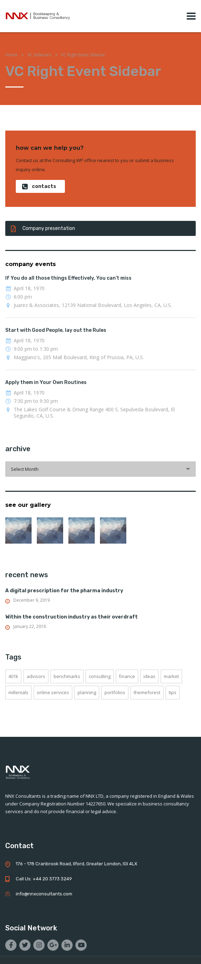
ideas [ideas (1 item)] (149, 676)
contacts (39, 186)
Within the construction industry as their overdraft (71, 617)
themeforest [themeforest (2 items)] (147, 692)
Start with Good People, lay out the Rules (55, 330)
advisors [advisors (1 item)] (36, 676)
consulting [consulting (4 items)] (99, 676)
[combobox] (100, 469)
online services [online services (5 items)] (53, 692)
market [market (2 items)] (171, 676)
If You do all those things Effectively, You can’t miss (68, 278)
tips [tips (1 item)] (172, 692)
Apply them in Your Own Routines (46, 382)
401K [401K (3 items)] (13, 676)
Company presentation (43, 228)
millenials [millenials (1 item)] (18, 692)
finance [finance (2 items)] (127, 676)
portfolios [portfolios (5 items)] (115, 692)
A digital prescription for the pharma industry (64, 591)
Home (11, 55)
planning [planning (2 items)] (87, 692)
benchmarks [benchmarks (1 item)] (67, 676)
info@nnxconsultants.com (44, 893)
